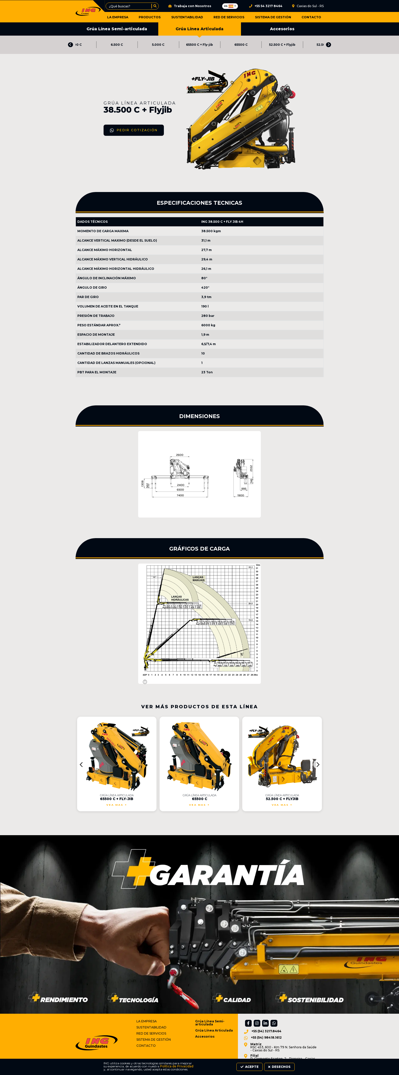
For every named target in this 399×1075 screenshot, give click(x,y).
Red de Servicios (232, 17)
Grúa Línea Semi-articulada (116, 29)
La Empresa (125, 17)
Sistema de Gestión (274, 17)
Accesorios (282, 29)
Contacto (311, 17)
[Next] (328, 45)
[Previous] (70, 45)
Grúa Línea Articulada (199, 31)
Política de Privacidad (104, 1069)
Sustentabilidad (192, 17)
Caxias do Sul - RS (308, 6)
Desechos (307, 1067)
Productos (156, 17)
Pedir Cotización (106, 156)
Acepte (277, 1067)
